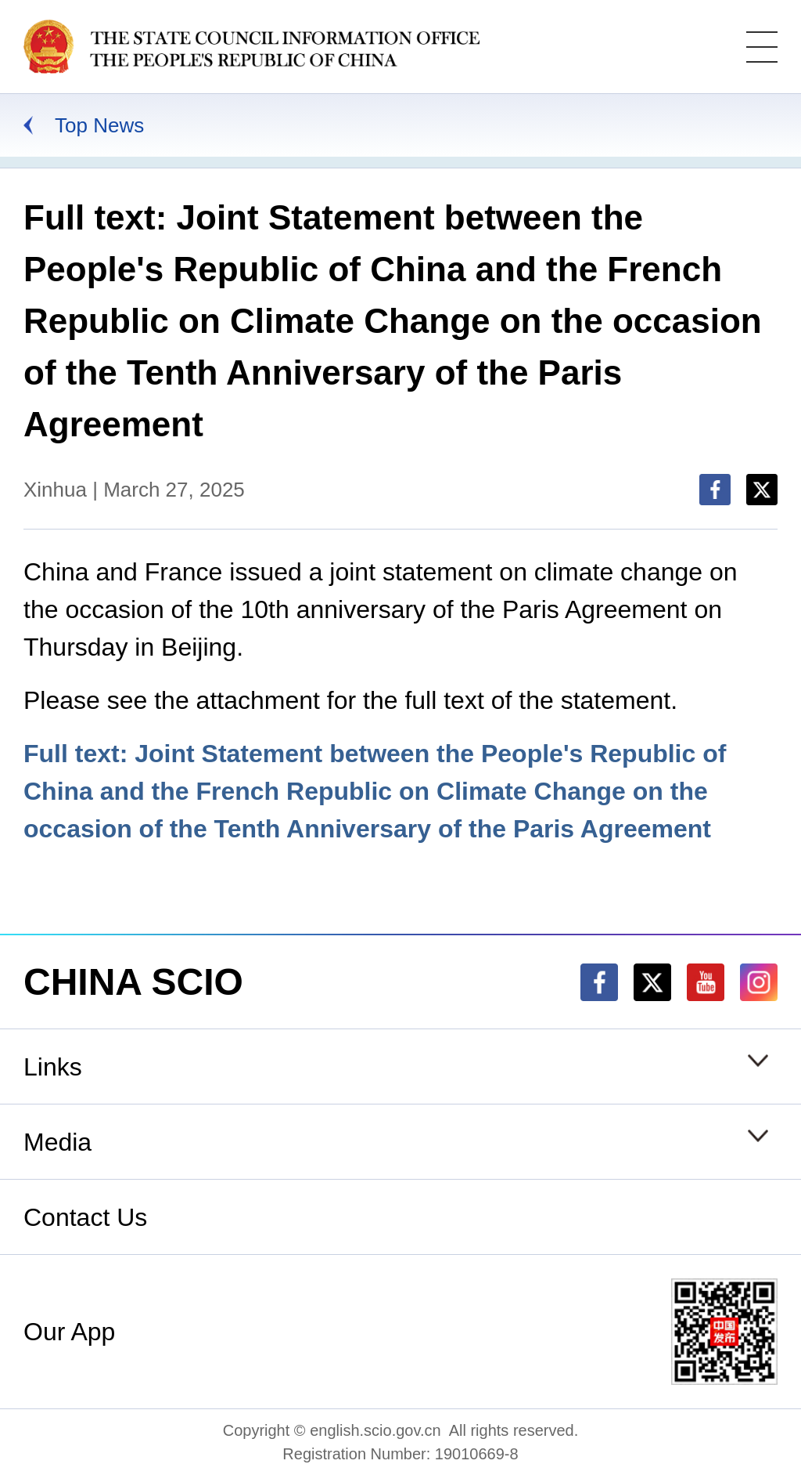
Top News (99, 125)
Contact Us (85, 1217)
